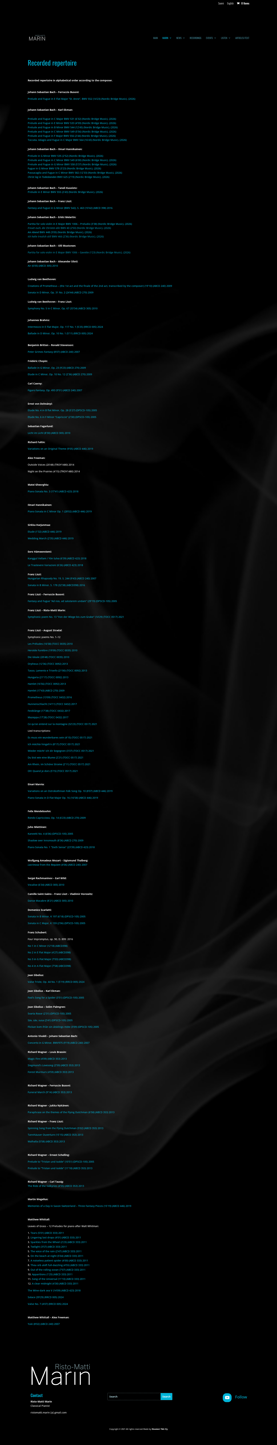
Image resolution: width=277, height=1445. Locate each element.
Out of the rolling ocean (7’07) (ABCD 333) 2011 (58, 1269)
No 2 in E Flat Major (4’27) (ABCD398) (49, 952)
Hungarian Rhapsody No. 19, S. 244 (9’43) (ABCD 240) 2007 (62, 578)
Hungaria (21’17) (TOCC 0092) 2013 (48, 677)
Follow (241, 1396)
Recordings (195, 38)
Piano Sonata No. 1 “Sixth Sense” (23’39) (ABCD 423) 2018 (61, 847)
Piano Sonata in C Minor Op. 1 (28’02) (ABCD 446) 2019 (60, 511)
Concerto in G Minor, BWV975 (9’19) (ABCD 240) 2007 (59, 1042)
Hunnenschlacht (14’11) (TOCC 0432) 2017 (52, 704)
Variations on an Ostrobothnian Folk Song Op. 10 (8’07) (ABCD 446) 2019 (70, 791)
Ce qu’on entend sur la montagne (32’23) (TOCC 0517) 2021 (62, 724)
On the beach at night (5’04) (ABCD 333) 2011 (57, 1256)
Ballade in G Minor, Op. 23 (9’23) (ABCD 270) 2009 (57, 367)
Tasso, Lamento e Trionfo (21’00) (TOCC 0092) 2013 (57, 670)
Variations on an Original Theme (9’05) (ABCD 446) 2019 (60, 448)
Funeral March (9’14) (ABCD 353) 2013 (50, 1092)
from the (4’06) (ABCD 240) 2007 (57, 864)
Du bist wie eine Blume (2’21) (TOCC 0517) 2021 (55, 757)
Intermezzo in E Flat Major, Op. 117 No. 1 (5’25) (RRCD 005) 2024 (65, 326)
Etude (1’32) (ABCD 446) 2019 (44, 531)
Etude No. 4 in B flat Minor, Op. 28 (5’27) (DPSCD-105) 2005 (62, 410)
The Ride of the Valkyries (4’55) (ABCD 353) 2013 (56, 1186)
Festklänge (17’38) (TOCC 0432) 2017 (49, 710)
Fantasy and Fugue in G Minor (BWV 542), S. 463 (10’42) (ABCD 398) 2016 (70, 208)
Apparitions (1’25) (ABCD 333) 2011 (52, 1274)
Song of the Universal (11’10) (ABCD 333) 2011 (59, 1279)
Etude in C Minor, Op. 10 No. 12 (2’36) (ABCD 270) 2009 (60, 374)
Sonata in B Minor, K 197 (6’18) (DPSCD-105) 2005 (57, 916)
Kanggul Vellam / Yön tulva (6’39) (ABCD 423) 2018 (57, 558)
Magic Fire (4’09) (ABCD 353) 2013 (47, 1058)
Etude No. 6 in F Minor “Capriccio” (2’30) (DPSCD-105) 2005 (62, 417)
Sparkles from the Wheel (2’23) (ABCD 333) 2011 (59, 1242)
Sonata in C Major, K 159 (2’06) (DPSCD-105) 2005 (56, 923)
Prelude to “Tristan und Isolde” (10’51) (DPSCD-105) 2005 (61, 1161)
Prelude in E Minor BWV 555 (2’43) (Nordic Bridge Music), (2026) (65, 192)
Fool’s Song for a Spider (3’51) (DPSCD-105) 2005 (56, 997)
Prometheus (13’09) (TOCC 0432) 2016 (50, 697)
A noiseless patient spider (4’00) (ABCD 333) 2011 (59, 1260)
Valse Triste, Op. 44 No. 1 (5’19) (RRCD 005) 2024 (56, 981)
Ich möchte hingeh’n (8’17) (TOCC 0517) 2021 (54, 744)
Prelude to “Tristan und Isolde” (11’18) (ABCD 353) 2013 (60, 1168)
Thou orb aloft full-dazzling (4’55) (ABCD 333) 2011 (60, 1265)
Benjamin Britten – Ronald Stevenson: (51, 345)
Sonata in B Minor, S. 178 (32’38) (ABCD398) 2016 (56, 585)
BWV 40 (69, 228)
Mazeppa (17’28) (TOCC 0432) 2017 (48, 717)
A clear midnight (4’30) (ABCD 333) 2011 (55, 1283)
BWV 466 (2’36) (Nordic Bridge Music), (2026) (66, 236)
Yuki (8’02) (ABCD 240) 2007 (44, 1324)
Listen (224, 38)
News (179, 38)
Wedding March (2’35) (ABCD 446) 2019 (50, 538)
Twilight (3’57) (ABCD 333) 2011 (49, 1246)
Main (155, 38)
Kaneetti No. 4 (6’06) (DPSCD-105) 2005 (50, 833)
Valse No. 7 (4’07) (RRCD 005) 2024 (48, 1304)
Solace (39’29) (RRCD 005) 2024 (46, 1297)
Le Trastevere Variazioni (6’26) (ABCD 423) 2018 (55, 565)
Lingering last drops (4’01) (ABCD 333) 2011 (56, 1237)
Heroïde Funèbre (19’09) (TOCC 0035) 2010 (52, 650)
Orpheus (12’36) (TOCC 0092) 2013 (48, 663)
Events (209, 38)
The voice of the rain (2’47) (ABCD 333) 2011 (56, 1251)
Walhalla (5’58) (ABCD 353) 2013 (46, 1141)
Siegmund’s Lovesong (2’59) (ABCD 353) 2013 (54, 1065)
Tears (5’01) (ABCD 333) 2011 (47, 1233)
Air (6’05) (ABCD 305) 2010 (43, 265)
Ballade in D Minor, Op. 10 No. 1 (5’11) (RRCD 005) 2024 (60, 333)
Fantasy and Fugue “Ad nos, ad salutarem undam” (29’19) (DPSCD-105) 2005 (72, 601)
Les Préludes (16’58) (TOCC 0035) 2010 (50, 643)
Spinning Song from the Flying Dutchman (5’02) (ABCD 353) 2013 (65, 1128)
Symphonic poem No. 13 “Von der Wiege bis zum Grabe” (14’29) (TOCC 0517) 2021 (76, 617)
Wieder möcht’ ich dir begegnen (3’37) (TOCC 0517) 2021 (61, 750)
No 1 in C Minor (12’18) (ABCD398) (47, 946)
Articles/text (242, 38)
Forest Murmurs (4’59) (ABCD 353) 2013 (51, 1072)
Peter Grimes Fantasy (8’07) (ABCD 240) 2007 (54, 351)
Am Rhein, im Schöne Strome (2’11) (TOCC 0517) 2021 (59, 764)
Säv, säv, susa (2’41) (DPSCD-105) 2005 (50, 1020)
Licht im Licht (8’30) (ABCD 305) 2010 (49, 433)
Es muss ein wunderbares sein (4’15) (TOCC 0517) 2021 (60, 737)
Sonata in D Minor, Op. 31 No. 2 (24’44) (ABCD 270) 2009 (60, 292)
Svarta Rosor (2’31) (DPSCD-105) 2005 (49, 1013)
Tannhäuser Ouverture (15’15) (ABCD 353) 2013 (55, 1134)
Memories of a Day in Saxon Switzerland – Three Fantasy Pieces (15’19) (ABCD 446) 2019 (79, 1206)
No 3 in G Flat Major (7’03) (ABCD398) (49, 959)
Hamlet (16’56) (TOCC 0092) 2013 (47, 683)
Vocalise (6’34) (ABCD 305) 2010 (46, 884)
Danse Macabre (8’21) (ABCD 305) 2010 (50, 900)
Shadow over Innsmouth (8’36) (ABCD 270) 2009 (55, 840)
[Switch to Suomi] (221, 4)
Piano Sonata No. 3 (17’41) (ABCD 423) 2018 (53, 491)
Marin (165, 38)
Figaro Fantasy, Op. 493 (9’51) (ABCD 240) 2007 (55, 390)
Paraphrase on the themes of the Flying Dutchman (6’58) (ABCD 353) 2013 (71, 1112)
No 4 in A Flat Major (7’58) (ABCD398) (49, 966)
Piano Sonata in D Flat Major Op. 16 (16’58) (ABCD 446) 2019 (63, 797)
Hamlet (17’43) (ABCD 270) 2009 (46, 690)
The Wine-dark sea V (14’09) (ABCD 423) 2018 (54, 1290)
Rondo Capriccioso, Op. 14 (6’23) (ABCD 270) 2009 (57, 817)
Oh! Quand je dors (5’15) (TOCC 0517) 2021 (53, 771)
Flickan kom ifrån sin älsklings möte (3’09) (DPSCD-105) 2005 (63, 1026)
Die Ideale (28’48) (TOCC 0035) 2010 (48, 657)
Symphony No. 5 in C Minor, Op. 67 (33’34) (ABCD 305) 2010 (63, 308)
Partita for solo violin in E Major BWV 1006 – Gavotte (79, 252)
